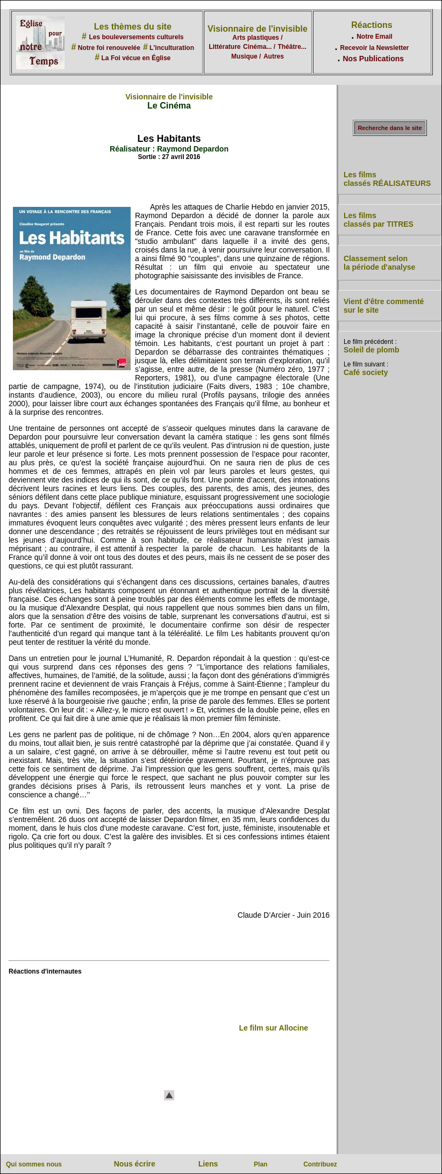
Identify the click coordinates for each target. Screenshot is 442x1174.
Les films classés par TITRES (379, 219)
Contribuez (320, 1164)
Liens (208, 1163)
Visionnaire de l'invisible (258, 28)
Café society (366, 372)
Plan (260, 1164)
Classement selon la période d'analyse (379, 262)
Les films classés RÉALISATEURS (387, 179)
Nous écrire (134, 1163)
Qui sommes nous (34, 1164)
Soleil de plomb (371, 349)
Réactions (371, 25)
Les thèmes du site (133, 26)
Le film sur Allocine (273, 1028)
